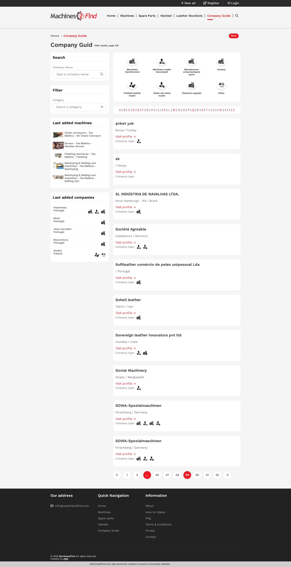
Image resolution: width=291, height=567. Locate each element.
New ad (188, 3)
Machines (127, 15)
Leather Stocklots (189, 15)
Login (233, 3)
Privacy (150, 530)
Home (111, 15)
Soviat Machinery (131, 370)
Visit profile (123, 136)
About (149, 506)
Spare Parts (147, 15)
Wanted (165, 15)
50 (197, 475)
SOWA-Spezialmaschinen (138, 405)
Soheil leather (128, 300)
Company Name (63, 67)
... (147, 475)
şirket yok (124, 123)
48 (177, 475)
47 (167, 475)
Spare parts (106, 518)
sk (117, 158)
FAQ (148, 518)
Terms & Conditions (158, 524)
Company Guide (218, 15)
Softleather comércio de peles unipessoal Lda (157, 264)
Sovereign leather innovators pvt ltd (148, 335)
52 (217, 475)
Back (233, 35)
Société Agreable (130, 229)
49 (187, 475)
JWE (65, 559)
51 (207, 475)
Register (211, 3)
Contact (151, 537)
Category (58, 99)
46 (157, 475)
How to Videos (155, 512)
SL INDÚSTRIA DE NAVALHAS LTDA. (147, 194)
